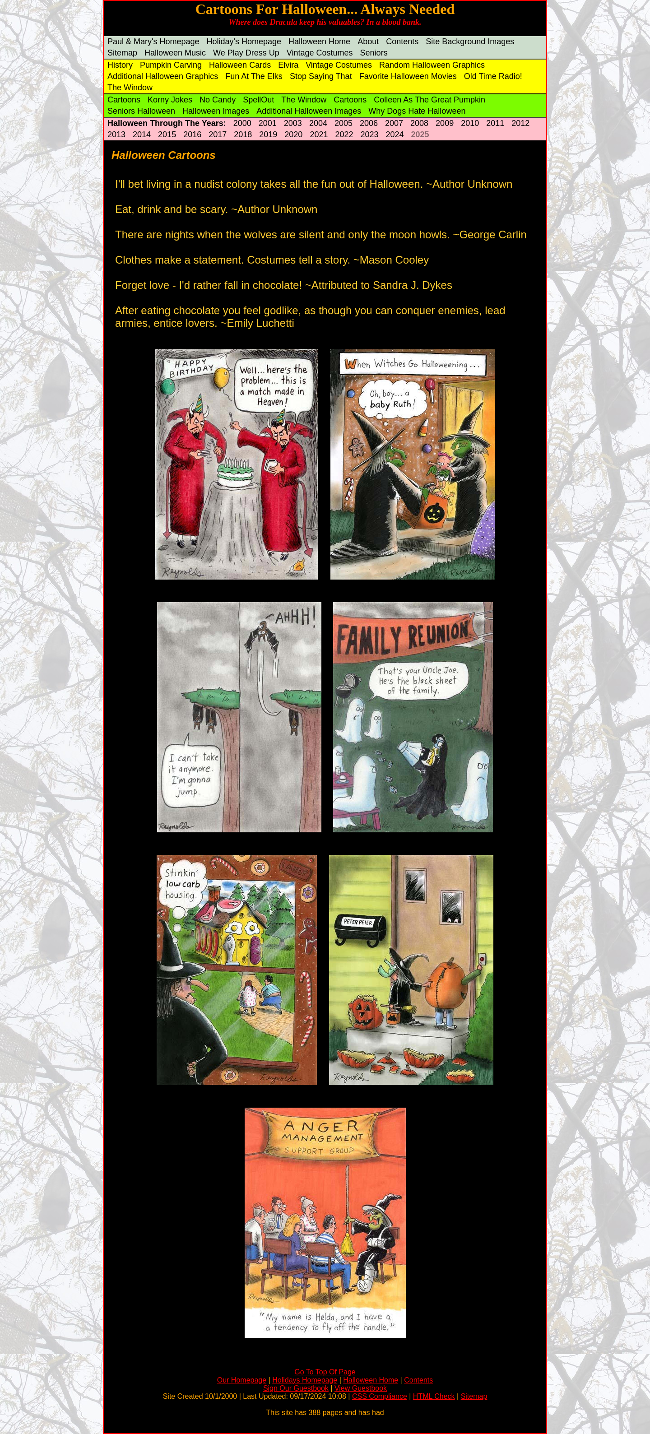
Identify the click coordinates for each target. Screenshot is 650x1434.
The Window (130, 87)
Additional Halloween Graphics (162, 76)
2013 (116, 134)
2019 (268, 134)
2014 (142, 134)
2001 (268, 123)
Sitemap (122, 52)
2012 (520, 123)
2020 (293, 134)
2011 (495, 123)
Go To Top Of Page (325, 1372)
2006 (369, 123)
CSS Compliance (379, 1396)
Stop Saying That (321, 76)
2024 (395, 134)
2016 (192, 134)
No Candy (218, 99)
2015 (167, 134)
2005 (343, 123)
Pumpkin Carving (171, 65)
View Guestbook (360, 1388)
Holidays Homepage (304, 1380)
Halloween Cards (240, 65)
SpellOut (258, 99)
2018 (243, 134)
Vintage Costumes (320, 52)
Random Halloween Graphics (432, 65)
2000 (242, 123)
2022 (344, 134)
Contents (402, 41)
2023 (369, 134)
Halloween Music (175, 52)
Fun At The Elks (254, 76)
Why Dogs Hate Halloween (416, 111)
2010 (470, 123)
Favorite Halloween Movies (408, 76)
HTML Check (434, 1396)
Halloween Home (319, 41)
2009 (445, 123)
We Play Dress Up (246, 52)
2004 (318, 123)
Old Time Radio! (493, 76)
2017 (218, 134)
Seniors (374, 52)
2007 (394, 123)
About (368, 41)
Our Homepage (241, 1380)
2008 (419, 123)
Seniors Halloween (141, 111)
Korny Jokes (170, 99)
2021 (319, 134)
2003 (293, 123)
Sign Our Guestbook (296, 1388)
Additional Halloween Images (308, 111)
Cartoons (123, 99)
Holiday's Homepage (244, 41)
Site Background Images (470, 41)
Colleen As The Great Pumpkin (429, 99)
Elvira (288, 65)
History (120, 65)
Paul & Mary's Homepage (153, 41)
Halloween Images (215, 111)
